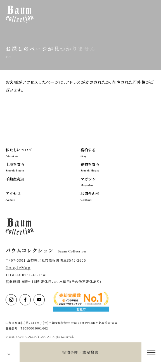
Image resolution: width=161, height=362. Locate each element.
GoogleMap (18, 267)
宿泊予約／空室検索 (80, 352)
